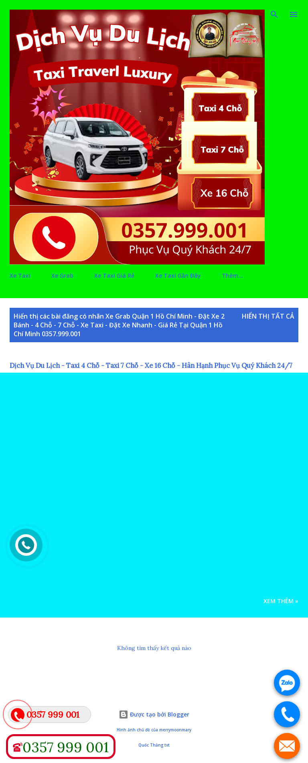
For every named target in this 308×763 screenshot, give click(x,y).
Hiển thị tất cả (268, 316)
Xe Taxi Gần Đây (178, 275)
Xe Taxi (20, 275)
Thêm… (232, 275)
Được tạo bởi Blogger (154, 714)
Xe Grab (62, 275)
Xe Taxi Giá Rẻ (114, 275)
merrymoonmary (175, 730)
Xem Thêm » (280, 601)
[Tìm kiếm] (274, 14)
